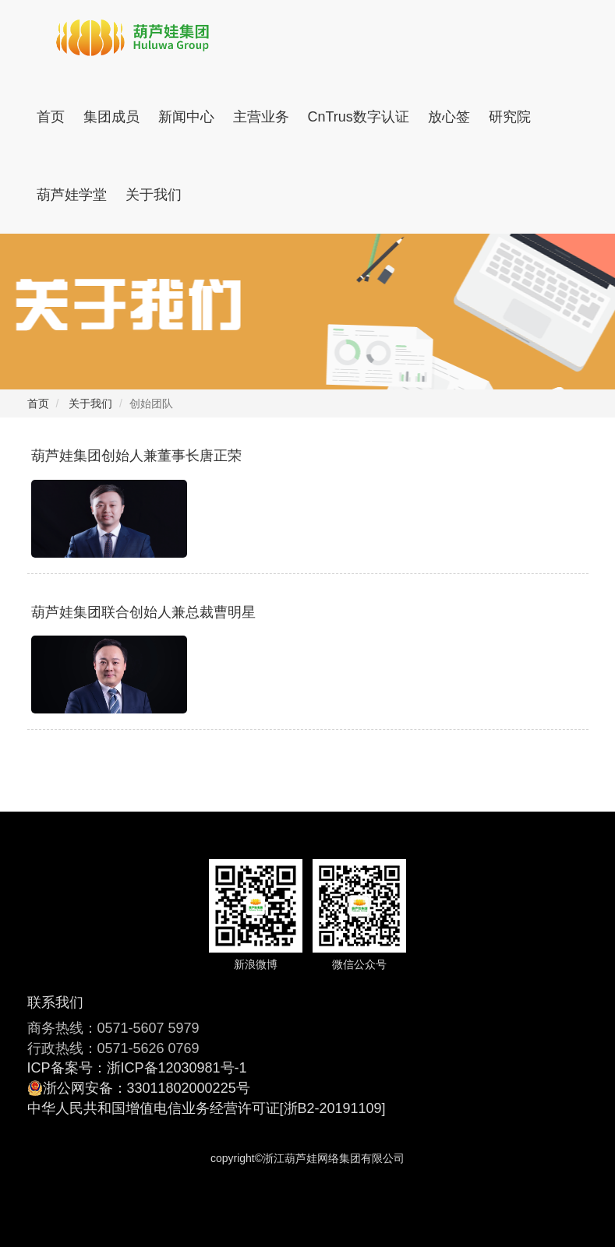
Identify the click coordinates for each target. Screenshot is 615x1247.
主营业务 (261, 117)
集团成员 (111, 117)
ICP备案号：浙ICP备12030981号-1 (137, 1068)
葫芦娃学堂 (72, 195)
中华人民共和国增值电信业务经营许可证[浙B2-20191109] (206, 1108)
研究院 (510, 117)
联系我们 (55, 1002)
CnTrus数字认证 (358, 117)
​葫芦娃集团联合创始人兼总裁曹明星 (143, 612)
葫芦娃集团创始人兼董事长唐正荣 (136, 456)
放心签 (449, 117)
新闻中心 (186, 117)
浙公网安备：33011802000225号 (146, 1088)
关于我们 (153, 195)
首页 (51, 117)
